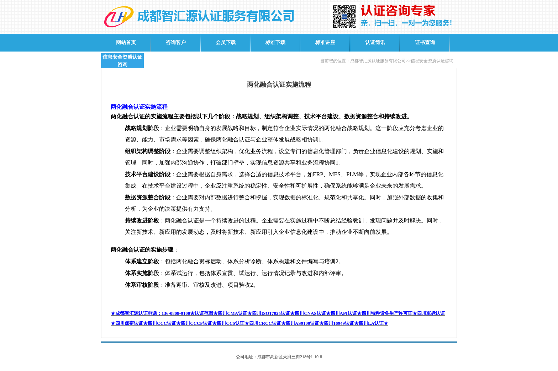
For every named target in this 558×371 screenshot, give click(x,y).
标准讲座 (325, 42)
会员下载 (226, 42)
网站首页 (126, 42)
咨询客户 (176, 42)
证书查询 (425, 42)
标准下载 (275, 42)
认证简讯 (375, 42)
